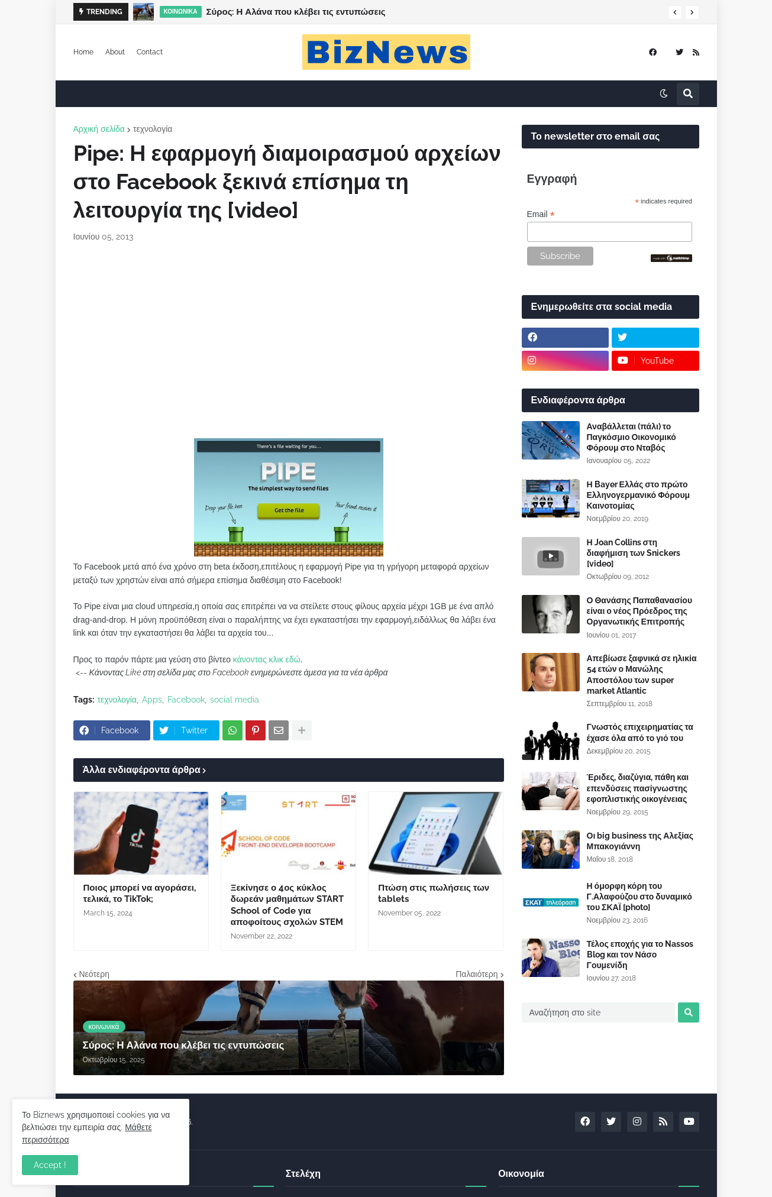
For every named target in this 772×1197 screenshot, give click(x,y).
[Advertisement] (288, 340)
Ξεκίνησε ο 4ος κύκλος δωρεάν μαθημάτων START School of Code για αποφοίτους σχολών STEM (287, 905)
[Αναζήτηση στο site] (598, 1012)
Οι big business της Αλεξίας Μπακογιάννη (640, 841)
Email (541, 214)
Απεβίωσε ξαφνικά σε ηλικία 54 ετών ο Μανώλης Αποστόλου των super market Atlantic (642, 674)
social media (234, 699)
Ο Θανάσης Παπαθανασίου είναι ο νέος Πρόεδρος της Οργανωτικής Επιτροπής (640, 611)
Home (83, 52)
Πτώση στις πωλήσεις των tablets (433, 893)
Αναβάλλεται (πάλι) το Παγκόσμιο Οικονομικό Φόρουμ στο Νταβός (631, 437)
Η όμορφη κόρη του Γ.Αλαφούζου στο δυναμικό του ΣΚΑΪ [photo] (639, 896)
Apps (152, 699)
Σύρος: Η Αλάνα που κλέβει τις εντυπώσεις (296, 12)
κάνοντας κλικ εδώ (267, 659)
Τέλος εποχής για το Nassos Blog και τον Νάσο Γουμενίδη (640, 954)
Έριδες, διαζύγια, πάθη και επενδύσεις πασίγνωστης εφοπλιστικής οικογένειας (638, 787)
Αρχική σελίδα (99, 129)
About (115, 52)
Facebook (186, 699)
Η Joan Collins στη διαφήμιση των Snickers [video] (634, 553)
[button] (675, 12)
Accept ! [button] (50, 1165)
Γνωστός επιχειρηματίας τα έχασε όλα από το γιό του (640, 732)
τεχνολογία (152, 129)
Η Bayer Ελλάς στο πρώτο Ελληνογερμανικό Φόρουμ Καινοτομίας (638, 495)
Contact (150, 52)
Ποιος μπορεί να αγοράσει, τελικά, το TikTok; (139, 893)
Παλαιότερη (477, 974)
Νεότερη (94, 974)
